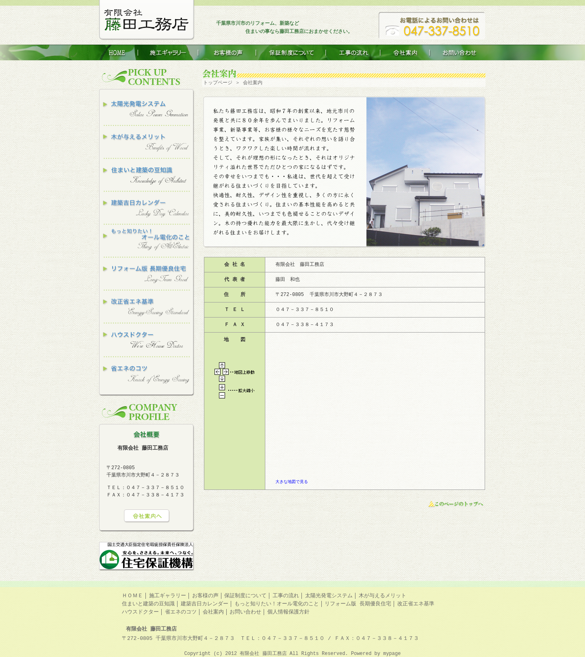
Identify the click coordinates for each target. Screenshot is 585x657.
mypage (392, 653)
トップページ (217, 82)
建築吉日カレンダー (204, 603)
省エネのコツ (181, 612)
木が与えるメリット (382, 595)
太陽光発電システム (329, 595)
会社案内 (213, 612)
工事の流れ (286, 595)
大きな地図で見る (291, 482)
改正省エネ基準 (415, 603)
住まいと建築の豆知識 (148, 603)
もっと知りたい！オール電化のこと (276, 603)
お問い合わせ (245, 612)
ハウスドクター (140, 612)
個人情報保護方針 (288, 612)
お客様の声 (205, 595)
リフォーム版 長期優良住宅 (358, 603)
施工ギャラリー (167, 595)
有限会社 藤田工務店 (264, 653)
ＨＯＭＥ (132, 595)
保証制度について (245, 595)
